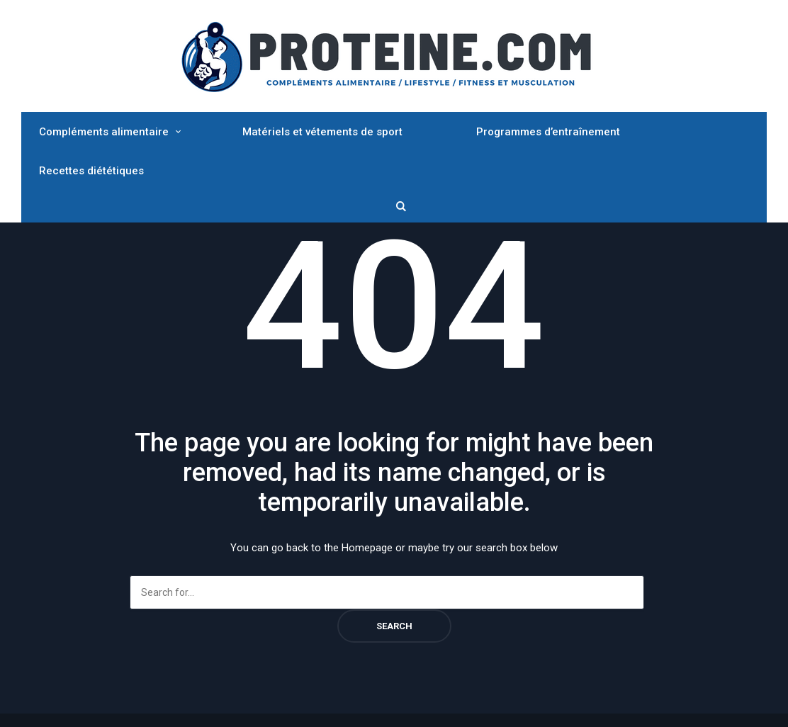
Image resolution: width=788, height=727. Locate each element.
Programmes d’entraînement (548, 131)
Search (394, 626)
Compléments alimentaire (104, 131)
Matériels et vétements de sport (322, 131)
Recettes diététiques (91, 170)
